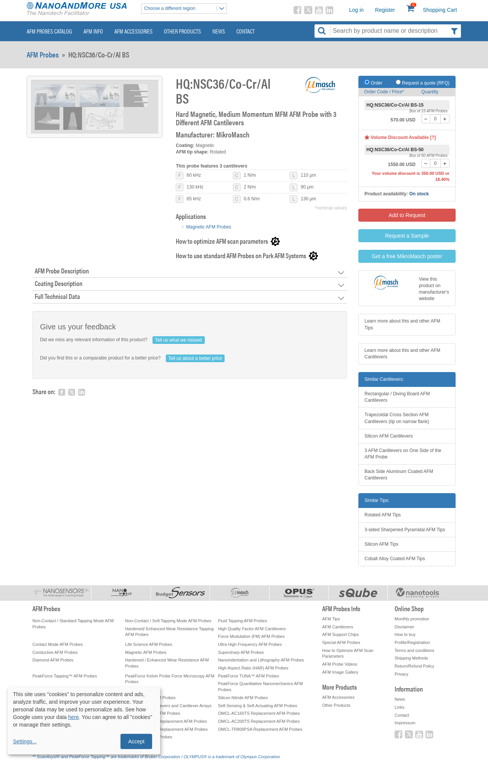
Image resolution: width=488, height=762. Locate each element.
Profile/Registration (412, 642)
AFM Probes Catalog (49, 31)
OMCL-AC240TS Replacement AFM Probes (166, 721)
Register (385, 10)
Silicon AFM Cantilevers (388, 436)
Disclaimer (404, 627)
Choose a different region (185, 8)
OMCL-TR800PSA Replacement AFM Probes (260, 729)
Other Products (182, 31)
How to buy (405, 634)
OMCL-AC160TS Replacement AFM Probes (259, 713)
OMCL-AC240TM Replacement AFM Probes (166, 729)
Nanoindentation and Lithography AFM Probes (261, 660)
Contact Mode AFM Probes (57, 644)
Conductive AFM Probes (55, 652)
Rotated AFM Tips (382, 515)
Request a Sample (407, 236)
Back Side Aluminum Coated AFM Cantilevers (398, 475)
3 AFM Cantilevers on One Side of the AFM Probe (402, 454)
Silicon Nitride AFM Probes (243, 697)
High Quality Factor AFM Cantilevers (252, 628)
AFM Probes (43, 54)
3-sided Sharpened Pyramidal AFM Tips (404, 529)
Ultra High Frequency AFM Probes (250, 644)
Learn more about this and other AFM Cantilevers (402, 353)
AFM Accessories (133, 31)
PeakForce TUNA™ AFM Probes (248, 676)
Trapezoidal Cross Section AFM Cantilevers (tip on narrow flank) (396, 418)
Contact (245, 31)
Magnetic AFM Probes (208, 227)
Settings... (25, 741)
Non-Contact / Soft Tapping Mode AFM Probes (168, 620)
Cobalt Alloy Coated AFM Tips (394, 558)
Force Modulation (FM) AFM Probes (251, 636)
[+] (444, 118)
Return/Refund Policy (414, 666)
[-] (425, 118)
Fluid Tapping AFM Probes (242, 620)
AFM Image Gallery (340, 672)
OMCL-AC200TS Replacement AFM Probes (259, 721)
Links (400, 707)
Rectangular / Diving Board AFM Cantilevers (397, 397)
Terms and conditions (414, 650)
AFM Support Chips (340, 634)
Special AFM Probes (341, 642)
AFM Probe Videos (339, 664)
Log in (356, 10)
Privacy (401, 674)
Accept (136, 741)
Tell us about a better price (195, 358)
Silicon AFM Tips (381, 544)
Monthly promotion (412, 619)
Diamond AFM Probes (53, 660)
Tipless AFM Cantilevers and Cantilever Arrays (168, 705)
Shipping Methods (411, 658)
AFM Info (93, 31)
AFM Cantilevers (337, 627)
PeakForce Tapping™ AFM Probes (64, 676)
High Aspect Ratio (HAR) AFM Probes (253, 668)
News (218, 31)
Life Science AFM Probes (148, 644)
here (73, 717)
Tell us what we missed (178, 340)
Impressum (405, 722)
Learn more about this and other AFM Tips (402, 324)
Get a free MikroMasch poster (407, 256)
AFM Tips (331, 619)
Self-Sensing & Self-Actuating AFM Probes (257, 705)
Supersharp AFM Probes (241, 652)
